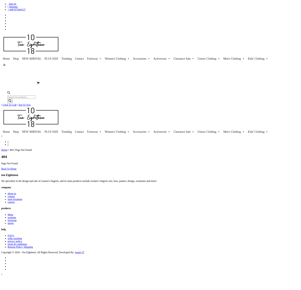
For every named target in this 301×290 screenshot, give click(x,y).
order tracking (15, 238)
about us (12, 193)
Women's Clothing (117, 58)
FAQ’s (11, 235)
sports (11, 223)
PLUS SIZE (51, 58)
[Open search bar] (8, 93)
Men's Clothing (234, 58)
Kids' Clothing (258, 58)
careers (11, 202)
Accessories (141, 58)
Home (6, 58)
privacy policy (15, 241)
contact (11, 196)
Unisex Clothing (208, 58)
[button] (4, 65)
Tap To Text (24, 105)
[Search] (10, 101)
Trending (66, 58)
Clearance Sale (184, 58)
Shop (16, 58)
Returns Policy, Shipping (20, 247)
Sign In (12, 4)
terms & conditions (17, 244)
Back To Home (8, 168)
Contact (79, 58)
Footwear (94, 58)
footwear (12, 220)
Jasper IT (79, 252)
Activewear (161, 58)
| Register (13, 6)
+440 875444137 (17, 9)
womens (12, 217)
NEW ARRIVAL (31, 58)
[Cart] (38, 83)
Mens (10, 214)
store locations (15, 199)
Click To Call (8, 105)
